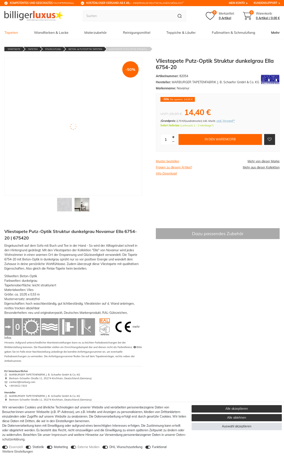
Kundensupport (265, 3)
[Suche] (179, 15)
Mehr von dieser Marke (264, 161)
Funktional (159, 447)
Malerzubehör (95, 32)
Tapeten (11, 32)
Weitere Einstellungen (17, 452)
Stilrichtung (53, 49)
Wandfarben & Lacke (51, 32)
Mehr (275, 32)
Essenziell (16, 447)
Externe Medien (88, 447)
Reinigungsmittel (136, 32)
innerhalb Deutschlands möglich (135, 3)
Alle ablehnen (236, 418)
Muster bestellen (167, 161)
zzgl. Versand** (225, 120)
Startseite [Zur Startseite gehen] (14, 49)
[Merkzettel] (220, 15)
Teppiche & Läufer (181, 32)
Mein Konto (237, 3)
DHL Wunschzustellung (125, 447)
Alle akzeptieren (236, 409)
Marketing (61, 447)
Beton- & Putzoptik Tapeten (85, 49)
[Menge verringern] (173, 141)
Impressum (59, 435)
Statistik (38, 447)
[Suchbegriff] (128, 15)
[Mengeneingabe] (166, 139)
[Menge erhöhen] (173, 137)
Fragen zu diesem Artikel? (174, 167)
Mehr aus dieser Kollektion (261, 167)
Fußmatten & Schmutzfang (233, 32)
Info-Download (166, 173)
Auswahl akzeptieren (236, 426)
